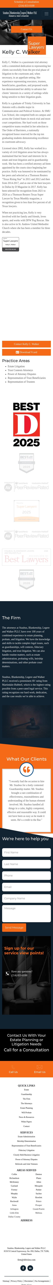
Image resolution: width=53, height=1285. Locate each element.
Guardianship (26, 1094)
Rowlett (38, 1197)
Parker (38, 1190)
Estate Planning (26, 1108)
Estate (26, 1090)
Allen (38, 1182)
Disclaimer (28, 1281)
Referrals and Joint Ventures (26, 1164)
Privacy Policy (16, 1281)
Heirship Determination (26, 1141)
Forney (14, 1190)
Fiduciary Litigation (26, 1150)
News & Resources (26, 1117)
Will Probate (26, 1113)
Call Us (13, 1069)
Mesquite (39, 1186)
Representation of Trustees (21, 381)
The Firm (26, 1099)
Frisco (38, 1201)
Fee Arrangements (42, 1281)
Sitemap (6, 1281)
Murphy (14, 1193)
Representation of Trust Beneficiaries (27, 378)
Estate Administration (26, 1137)
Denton (39, 1174)
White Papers (26, 1122)
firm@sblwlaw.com (26, 1260)
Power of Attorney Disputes (22, 374)
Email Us (39, 1069)
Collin (14, 1174)
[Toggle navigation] (46, 14)
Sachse (39, 1193)
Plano (38, 1178)
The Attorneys (26, 1103)
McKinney (14, 1182)
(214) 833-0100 (26, 5)
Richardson (14, 1178)
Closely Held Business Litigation (26, 1155)
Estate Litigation (16, 366)
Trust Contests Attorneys (20, 370)
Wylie (14, 1197)
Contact (26, 1126)
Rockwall (14, 1201)
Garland (14, 1186)
